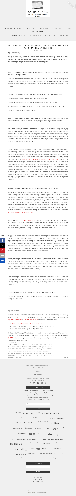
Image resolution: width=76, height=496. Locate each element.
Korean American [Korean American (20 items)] (56, 439)
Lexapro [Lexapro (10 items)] (32, 443)
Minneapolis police (14, 355)
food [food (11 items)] (62, 428)
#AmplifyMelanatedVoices (20, 347)
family (33, 345)
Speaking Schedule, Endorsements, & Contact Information (38, 35)
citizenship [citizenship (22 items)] (28, 422)
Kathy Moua (29, 353)
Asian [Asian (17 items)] (38, 412)
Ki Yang (36, 353)
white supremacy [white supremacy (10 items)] (26, 458)
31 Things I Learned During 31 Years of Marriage (38, 395)
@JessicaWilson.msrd (14, 320)
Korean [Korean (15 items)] (43, 439)
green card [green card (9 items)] (41, 432)
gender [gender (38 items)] (32, 433)
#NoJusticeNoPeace (14, 349)
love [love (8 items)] (38, 443)
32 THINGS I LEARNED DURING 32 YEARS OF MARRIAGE (38, 391)
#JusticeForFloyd (47, 347)
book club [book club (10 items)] (43, 418)
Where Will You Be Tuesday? (38, 393)
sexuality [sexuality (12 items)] (57, 448)
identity (45, 345)
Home (70, 28)
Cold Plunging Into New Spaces (38, 397)
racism (23, 355)
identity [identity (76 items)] (52, 434)
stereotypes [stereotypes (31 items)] (19, 454)
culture (23, 345)
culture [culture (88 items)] (56, 423)
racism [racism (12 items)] (44, 448)
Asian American (36, 349)
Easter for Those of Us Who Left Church (38, 399)
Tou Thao (39, 355)
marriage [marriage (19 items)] (46, 443)
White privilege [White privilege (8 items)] (58, 453)
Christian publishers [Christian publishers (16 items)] (57, 418)
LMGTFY (10, 338)
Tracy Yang (46, 355)
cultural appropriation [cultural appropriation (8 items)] (42, 421)
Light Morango (40, 492)
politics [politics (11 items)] (31, 448)
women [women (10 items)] (36, 458)
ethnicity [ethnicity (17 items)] (39, 428)
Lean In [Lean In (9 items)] (26, 443)
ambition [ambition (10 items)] (18, 412)
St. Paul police (30, 355)
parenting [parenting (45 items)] (21, 449)
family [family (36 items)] (54, 428)
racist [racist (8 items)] (50, 447)
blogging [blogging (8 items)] (35, 417)
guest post (39, 345)
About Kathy (38, 32)
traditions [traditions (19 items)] (32, 453)
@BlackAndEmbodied (31, 320)
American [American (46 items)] (28, 413)
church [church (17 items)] (18, 422)
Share (66, 357)
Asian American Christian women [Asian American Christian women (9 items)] (20, 417)
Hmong (25, 351)
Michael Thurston (45, 353)
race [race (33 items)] (38, 448)
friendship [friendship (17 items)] (22, 433)
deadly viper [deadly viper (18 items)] (17, 428)
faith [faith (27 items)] (47, 428)
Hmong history (19, 353)
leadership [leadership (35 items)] (16, 443)
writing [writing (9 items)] (53, 458)
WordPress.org (38, 481)
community (16, 345)
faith (28, 345)
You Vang (19, 357)
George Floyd (18, 351)
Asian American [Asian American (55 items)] (51, 413)
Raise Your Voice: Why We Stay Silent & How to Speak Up (32, 28)
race (50, 345)
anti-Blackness (26, 349)
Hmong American (34, 351)
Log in (38, 475)
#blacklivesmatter (35, 347)
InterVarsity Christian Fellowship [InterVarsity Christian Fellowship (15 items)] (25, 439)
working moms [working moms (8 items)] (45, 458)
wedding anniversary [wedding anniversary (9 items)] (45, 453)
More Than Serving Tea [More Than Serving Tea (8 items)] (59, 443)
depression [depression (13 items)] (29, 428)
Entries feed (38, 477)
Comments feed (38, 479)
